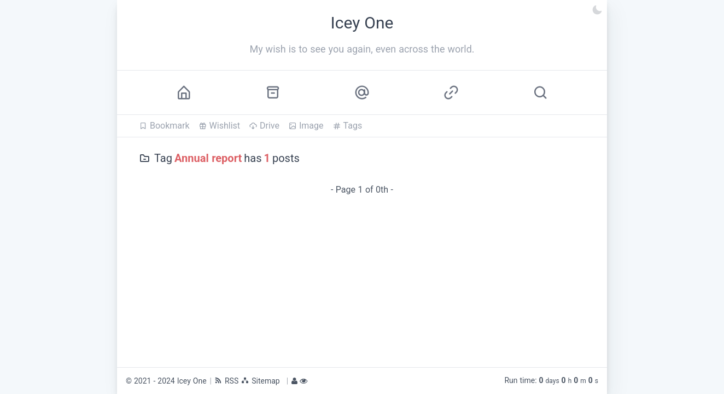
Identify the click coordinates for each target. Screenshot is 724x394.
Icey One (192, 380)
